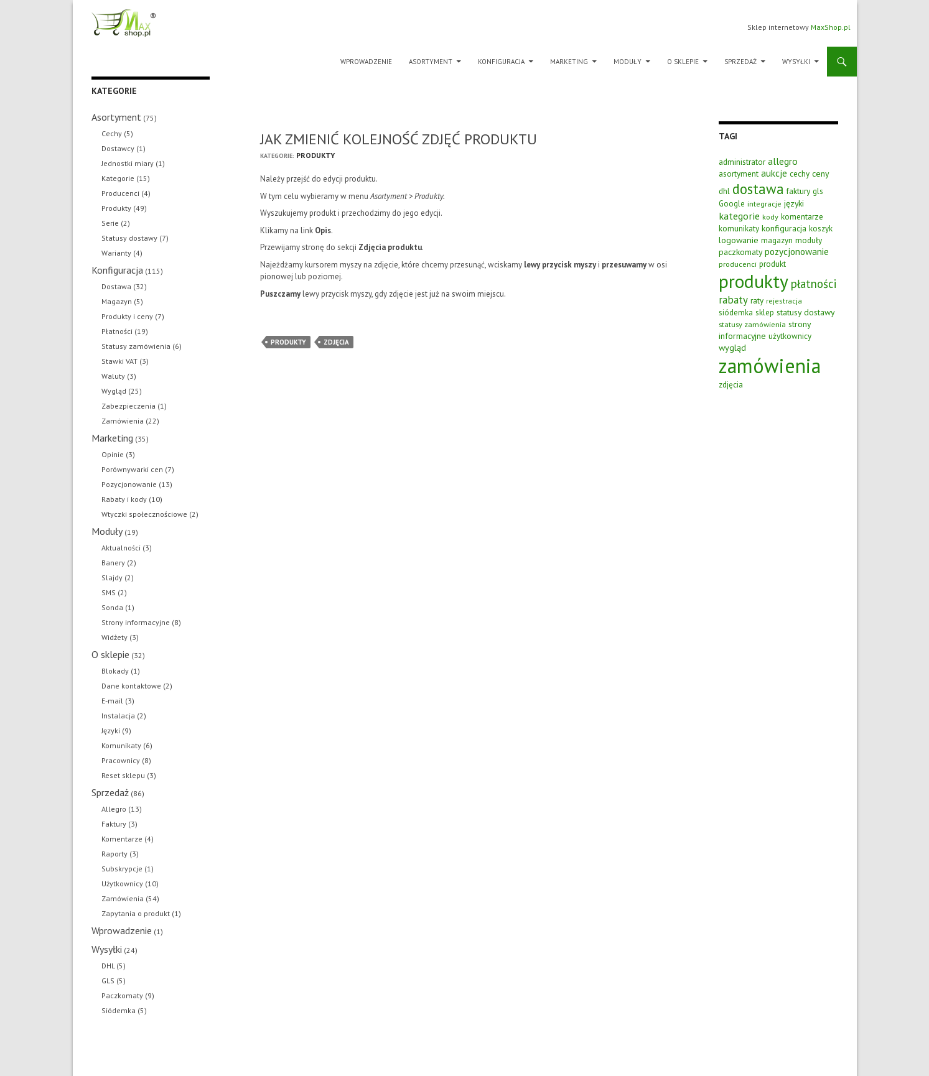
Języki (110, 730)
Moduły (628, 61)
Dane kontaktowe (131, 685)
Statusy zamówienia (135, 346)
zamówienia (770, 366)
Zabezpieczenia (128, 405)
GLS (107, 980)
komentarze (802, 216)
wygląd (732, 347)
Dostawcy (117, 148)
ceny (820, 173)
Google (732, 203)
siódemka (736, 312)
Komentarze (121, 838)
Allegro (113, 809)
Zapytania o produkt (135, 913)
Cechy (111, 133)
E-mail (112, 700)
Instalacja (118, 715)
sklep (764, 312)
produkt (772, 263)
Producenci (120, 193)
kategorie (739, 216)
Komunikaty (121, 745)
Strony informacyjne (135, 622)
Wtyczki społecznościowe (144, 514)
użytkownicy (789, 336)
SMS (108, 592)
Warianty (116, 252)
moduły (808, 240)
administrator (742, 161)
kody (770, 216)
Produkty (315, 155)
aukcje (774, 173)
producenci (738, 264)
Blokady (115, 670)
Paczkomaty (122, 995)
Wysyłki (796, 61)
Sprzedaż (740, 61)
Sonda (112, 607)
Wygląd (113, 391)
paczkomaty (740, 251)
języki (794, 203)
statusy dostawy (805, 312)
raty (756, 300)
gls (818, 191)
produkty (288, 342)
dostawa (758, 189)
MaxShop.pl (831, 27)
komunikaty (739, 228)
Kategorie (117, 178)
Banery (113, 562)
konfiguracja (784, 228)
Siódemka (118, 1010)
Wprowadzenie (366, 61)
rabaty (733, 300)
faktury (798, 191)
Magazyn (116, 301)
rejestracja (784, 300)
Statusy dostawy (129, 238)
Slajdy (112, 577)
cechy (800, 174)
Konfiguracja (501, 61)
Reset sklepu (123, 775)
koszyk (821, 228)
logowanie (739, 240)
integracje (764, 203)
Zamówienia (122, 420)
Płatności (117, 331)
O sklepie (683, 61)
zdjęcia (336, 342)
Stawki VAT (119, 361)
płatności (813, 283)
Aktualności (121, 547)
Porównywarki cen (132, 469)
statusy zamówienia (752, 324)
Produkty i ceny (127, 316)
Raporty (114, 853)
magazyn (777, 240)
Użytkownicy (122, 883)
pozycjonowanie (797, 251)
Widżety (114, 637)
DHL (107, 965)
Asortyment (430, 61)
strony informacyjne (765, 329)
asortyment (739, 174)
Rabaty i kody (124, 499)
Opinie (112, 454)
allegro (783, 161)
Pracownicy (120, 760)
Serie (110, 223)
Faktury (113, 823)
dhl (724, 191)
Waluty (113, 376)
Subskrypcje (121, 868)
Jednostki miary (127, 163)
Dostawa (116, 286)
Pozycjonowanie (129, 484)
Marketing (569, 61)
